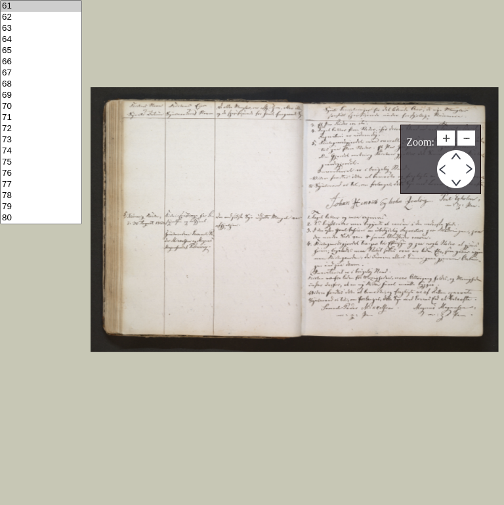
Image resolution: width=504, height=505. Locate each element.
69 (41, 95)
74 (41, 151)
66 (41, 62)
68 (41, 84)
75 (41, 162)
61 (41, 6)
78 (41, 195)
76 (41, 173)
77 (41, 184)
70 (41, 106)
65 (41, 50)
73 (41, 140)
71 (41, 117)
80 (41, 218)
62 (41, 17)
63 (41, 28)
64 (41, 39)
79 (41, 206)
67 (41, 73)
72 (41, 128)
